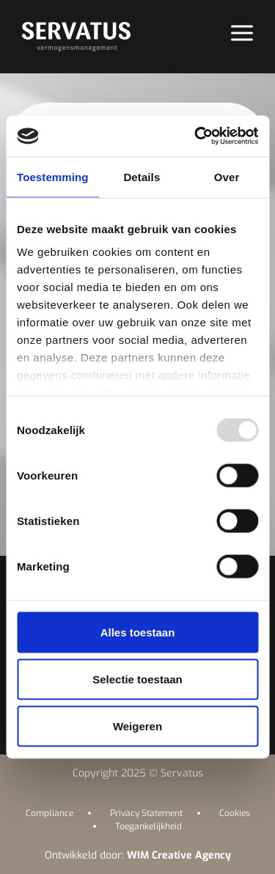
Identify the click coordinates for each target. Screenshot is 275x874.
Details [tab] (141, 176)
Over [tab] (227, 176)
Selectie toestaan (137, 678)
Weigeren (137, 725)
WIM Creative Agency (179, 855)
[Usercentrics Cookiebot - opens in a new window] (195, 136)
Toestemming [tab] (53, 176)
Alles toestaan (137, 631)
